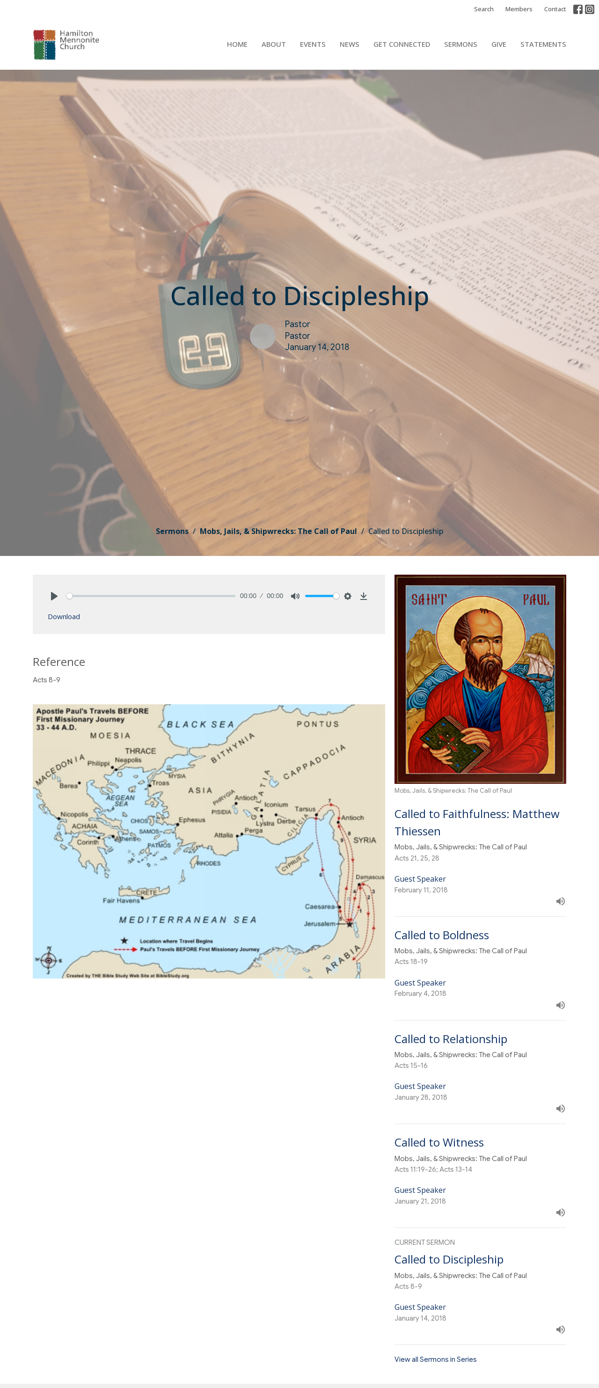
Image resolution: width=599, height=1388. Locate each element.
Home (237, 44)
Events (313, 44)
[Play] (54, 596)
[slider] (150, 596)
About (274, 44)
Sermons (460, 44)
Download (64, 616)
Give (498, 44)
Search (484, 9)
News (349, 44)
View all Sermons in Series (435, 1359)
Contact (555, 9)
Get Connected (401, 44)
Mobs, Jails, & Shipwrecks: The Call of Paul (278, 531)
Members (519, 9)
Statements (543, 44)
